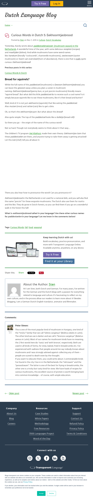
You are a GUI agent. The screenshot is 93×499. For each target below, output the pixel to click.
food (31, 227)
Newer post (78, 393)
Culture (42, 40)
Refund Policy (77, 424)
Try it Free (40, 3)
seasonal (38, 227)
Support (77, 414)
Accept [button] (41, 493)
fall (26, 227)
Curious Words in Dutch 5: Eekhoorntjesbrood (42, 35)
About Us (11, 414)
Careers (11, 424)
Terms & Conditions (77, 434)
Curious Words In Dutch (16, 73)
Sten (22, 40)
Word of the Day (41, 439)
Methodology (42, 424)
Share (21, 273)
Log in (56, 3)
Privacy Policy (27, 482)
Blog (11, 418)
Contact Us (76, 418)
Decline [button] (51, 493)
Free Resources (41, 428)
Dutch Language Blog (31, 15)
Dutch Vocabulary (53, 40)
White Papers (42, 418)
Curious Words (17, 227)
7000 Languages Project (41, 434)
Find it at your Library (59, 261)
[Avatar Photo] (10, 326)
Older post (14, 393)
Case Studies (41, 414)
